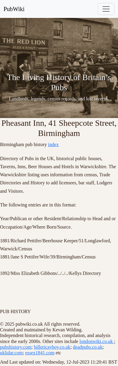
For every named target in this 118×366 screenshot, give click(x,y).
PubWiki (14, 9)
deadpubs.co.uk (88, 347)
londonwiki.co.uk (97, 341)
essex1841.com (39, 352)
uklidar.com (11, 352)
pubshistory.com (15, 347)
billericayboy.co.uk (52, 347)
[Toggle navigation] (106, 9)
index (53, 144)
